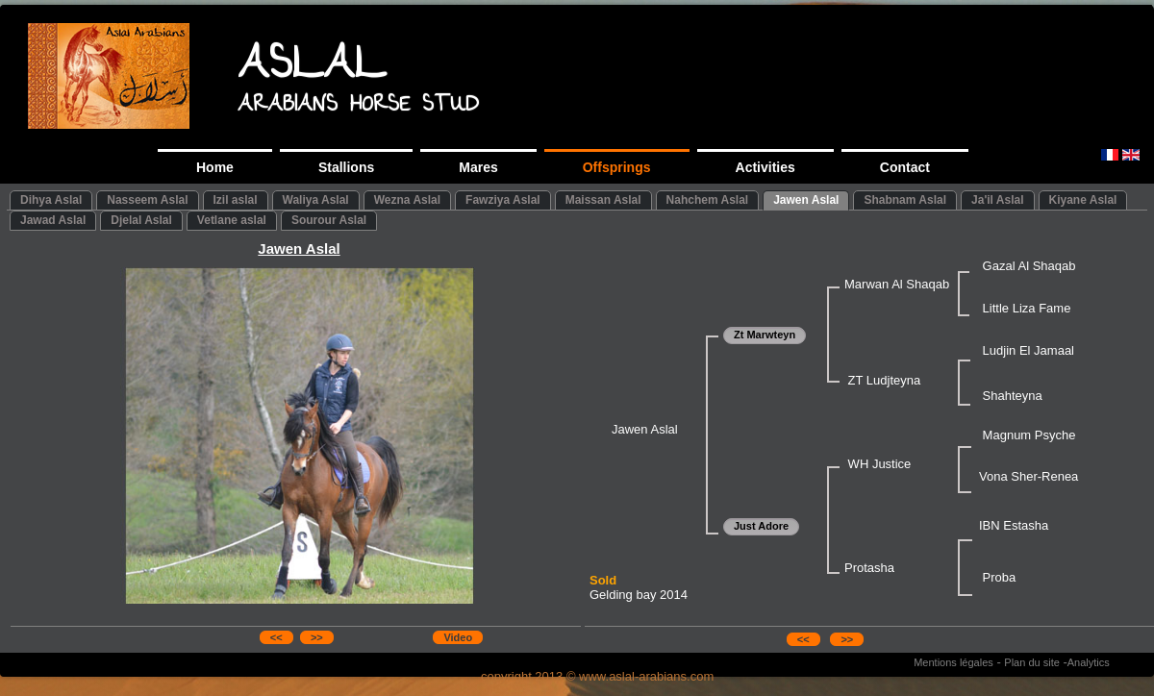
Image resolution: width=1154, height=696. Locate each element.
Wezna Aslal (407, 200)
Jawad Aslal (53, 220)
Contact (905, 167)
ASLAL (312, 68)
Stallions (346, 167)
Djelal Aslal (141, 220)
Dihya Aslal (51, 200)
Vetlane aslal (231, 220)
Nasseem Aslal (147, 200)
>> (317, 637)
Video (457, 637)
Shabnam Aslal (905, 200)
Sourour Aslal (328, 220)
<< (276, 637)
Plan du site (1031, 662)
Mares (478, 167)
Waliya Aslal (316, 200)
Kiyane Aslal (1083, 200)
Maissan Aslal (603, 200)
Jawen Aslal (806, 200)
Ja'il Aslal (997, 200)
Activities (765, 167)
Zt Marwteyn (764, 334)
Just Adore (761, 526)
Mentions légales (953, 662)
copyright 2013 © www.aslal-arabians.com (597, 676)
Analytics (1088, 662)
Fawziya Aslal (502, 200)
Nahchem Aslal (707, 200)
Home (215, 167)
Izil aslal (235, 200)
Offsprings (617, 167)
